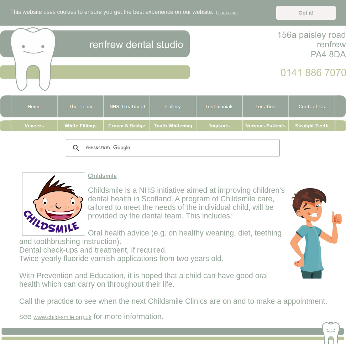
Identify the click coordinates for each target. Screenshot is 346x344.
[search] (171, 148)
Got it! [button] (306, 13)
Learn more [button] (227, 12)
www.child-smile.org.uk (62, 317)
